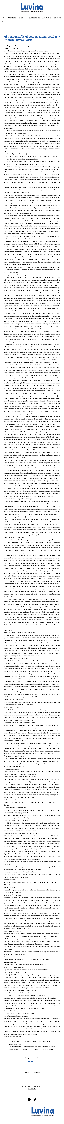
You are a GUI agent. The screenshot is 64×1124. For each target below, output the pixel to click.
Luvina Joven (47, 18)
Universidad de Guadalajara (32, 1086)
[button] (2, 21)
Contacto (57, 18)
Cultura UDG (32, 1088)
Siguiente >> (38, 1072)
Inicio (4, 18)
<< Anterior (26, 1072)
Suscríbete (11, 18)
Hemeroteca (22, 18)
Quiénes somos (34, 18)
